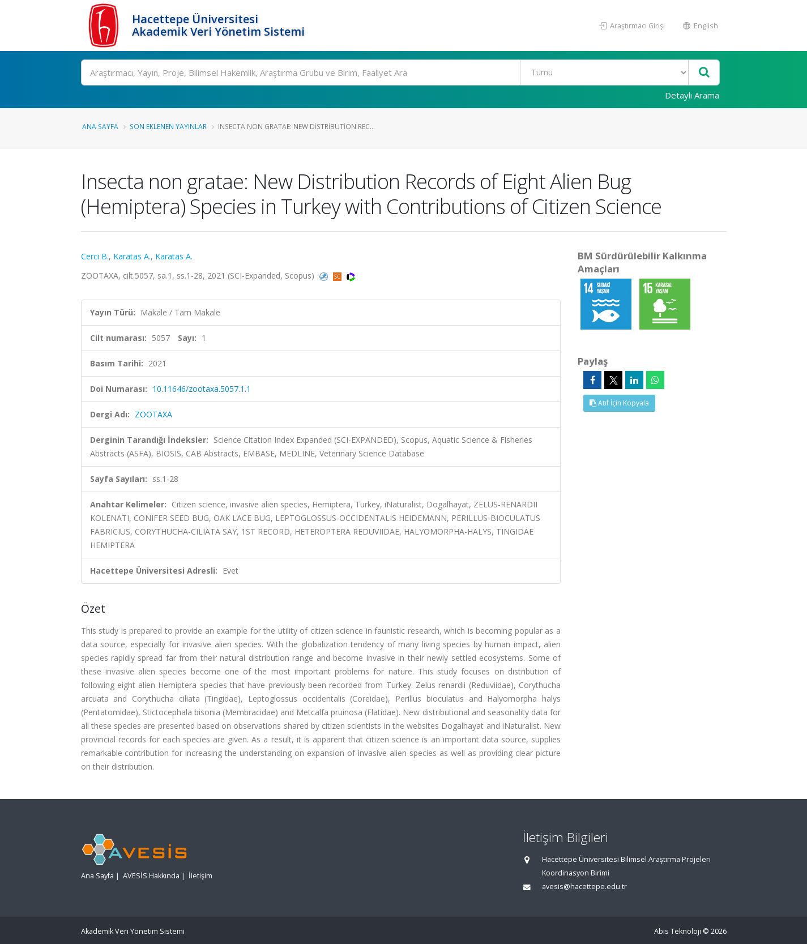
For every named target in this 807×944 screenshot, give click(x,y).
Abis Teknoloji (677, 931)
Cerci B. (95, 256)
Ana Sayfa (100, 126)
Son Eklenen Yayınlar (168, 126)
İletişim (200, 876)
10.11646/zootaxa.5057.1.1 (201, 388)
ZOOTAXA (153, 414)
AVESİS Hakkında (151, 876)
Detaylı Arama (692, 95)
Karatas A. (132, 256)
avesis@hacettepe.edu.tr (584, 886)
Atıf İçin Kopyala (619, 403)
